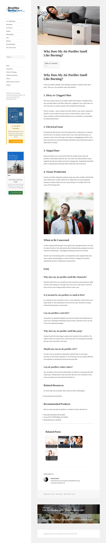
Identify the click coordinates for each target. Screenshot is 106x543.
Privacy (8, 78)
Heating (8, 31)
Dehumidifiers (10, 34)
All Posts (79, 494)
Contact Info (9, 69)
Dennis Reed (63, 494)
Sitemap (8, 85)
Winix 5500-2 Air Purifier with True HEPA (57, 414)
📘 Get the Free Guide (15, 192)
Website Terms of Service (12, 81)
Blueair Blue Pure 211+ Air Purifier (54, 419)
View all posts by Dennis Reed (59, 482)
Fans (7, 37)
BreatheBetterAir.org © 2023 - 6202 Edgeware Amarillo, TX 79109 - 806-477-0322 (65, 539)
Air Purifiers (9, 28)
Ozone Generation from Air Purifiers (55, 396)
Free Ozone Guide (11, 47)
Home (7, 65)
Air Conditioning (10, 21)
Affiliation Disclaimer (12, 75)
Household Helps (10, 44)
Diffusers (8, 41)
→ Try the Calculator (16, 141)
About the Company (11, 72)
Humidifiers (9, 24)
